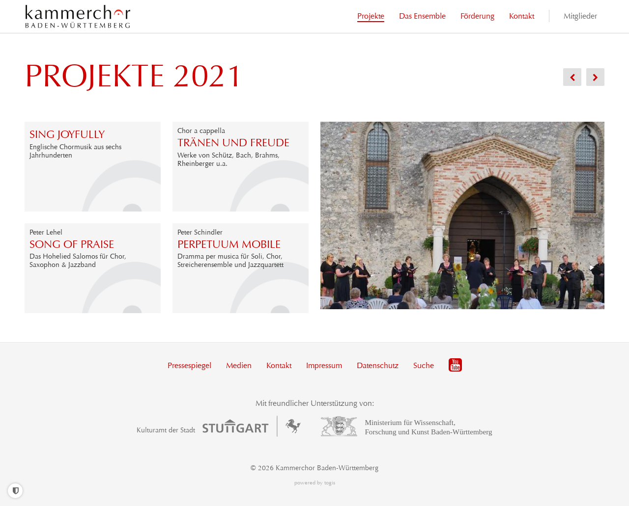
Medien (239, 365)
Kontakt (278, 365)
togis (329, 482)
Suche (423, 365)
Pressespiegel (189, 365)
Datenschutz (378, 365)
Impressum (324, 365)
